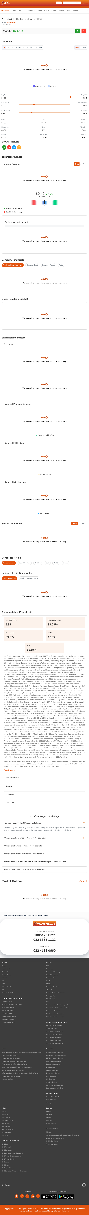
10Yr (35, 47)
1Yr (23, 47)
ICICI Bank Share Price (53, 1040)
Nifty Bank (5, 1135)
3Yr (27, 47)
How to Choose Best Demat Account (14, 1061)
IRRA (48, 1002)
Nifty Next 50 (6, 1117)
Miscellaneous (11, 22)
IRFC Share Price (7, 1010)
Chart (14, 10)
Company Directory (8, 1022)
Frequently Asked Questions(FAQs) (57, 1008)
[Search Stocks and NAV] (83, 3)
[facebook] (16, 1196)
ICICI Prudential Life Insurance (11, 1156)
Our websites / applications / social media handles (62, 1135)
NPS (3, 984)
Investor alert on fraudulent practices (58, 1005)
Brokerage (49, 969)
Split (47, 563)
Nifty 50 (4, 1111)
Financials (41, 10)
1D (4, 47)
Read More (9, 770)
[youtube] (38, 1196)
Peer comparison (73, 10)
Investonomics (51, 1123)
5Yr (31, 47)
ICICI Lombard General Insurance (12, 1153)
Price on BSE (40, 86)
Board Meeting (24, 563)
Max (40, 47)
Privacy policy (50, 996)
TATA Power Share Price (54, 1031)
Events (65, 563)
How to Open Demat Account (11, 1076)
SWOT (21, 10)
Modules (49, 1120)
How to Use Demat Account (11, 1058)
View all (83, 881)
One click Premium (52, 975)
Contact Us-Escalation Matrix (55, 993)
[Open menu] (86, 3)
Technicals (31, 10)
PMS (47, 966)
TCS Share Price (51, 1028)
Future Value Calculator (54, 1061)
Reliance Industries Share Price (12, 1004)
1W (8, 47)
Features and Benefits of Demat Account (15, 1064)
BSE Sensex (6, 1123)
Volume (53, 86)
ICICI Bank (5, 1144)
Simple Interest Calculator (54, 1052)
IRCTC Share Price (8, 1007)
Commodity (5, 972)
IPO (3, 990)
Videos (48, 1117)
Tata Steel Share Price (9, 1019)
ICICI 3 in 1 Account (52, 1097)
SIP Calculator (51, 1079)
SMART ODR (50, 999)
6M (19, 47)
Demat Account (51, 1100)
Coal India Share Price (53, 1037)
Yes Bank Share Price (9, 1016)
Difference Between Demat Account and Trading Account (20, 1073)
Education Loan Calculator (54, 1088)
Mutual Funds (6, 969)
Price (77, 47)
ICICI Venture (6, 1162)
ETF (3, 981)
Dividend (38, 563)
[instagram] (22, 1196)
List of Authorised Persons (55, 1138)
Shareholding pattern (56, 10)
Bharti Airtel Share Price (54, 1034)
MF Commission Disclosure (55, 1014)
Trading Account (51, 1103)
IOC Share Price (7, 1013)
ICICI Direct (5, 1165)
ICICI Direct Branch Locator (55, 1017)
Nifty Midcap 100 (7, 1120)
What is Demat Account (9, 1055)
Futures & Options (7, 987)
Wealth (48, 981)
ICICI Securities (7, 1150)
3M (16, 47)
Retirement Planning (53, 972)
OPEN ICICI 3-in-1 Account (72, 3)
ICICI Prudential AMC (8, 1159)
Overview (5, 10)
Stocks (4, 966)
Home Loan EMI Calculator (55, 1085)
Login (59, 3)
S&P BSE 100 (6, 1126)
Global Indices (6, 1132)
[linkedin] (33, 1196)
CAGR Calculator (51, 1082)
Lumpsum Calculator (53, 1064)
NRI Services (50, 984)
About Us (49, 990)
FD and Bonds (6, 975)
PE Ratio (83, 47)
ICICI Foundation (7, 1147)
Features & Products (53, 1011)
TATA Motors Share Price (54, 1043)
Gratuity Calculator (52, 1070)
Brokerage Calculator (53, 1073)
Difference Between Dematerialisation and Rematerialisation (22, 1052)
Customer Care (51, 978)
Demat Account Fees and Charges (13, 1070)
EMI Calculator (51, 1067)
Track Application (51, 1144)
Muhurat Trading (7, 1079)
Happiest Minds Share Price (55, 1025)
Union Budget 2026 (8, 993)
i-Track (48, 1132)
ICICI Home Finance (8, 1168)
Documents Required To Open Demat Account (17, 1067)
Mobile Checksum (52, 1141)
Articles (48, 1111)
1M (12, 47)
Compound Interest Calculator (56, 1055)
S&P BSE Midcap (7, 1129)
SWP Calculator (51, 1076)
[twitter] (27, 1196)
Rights (56, 563)
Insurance (5, 978)
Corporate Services (52, 987)
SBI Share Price (7, 1001)
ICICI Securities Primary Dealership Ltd (14, 1171)
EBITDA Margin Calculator (54, 1058)
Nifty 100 (5, 1114)
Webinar (49, 1114)
